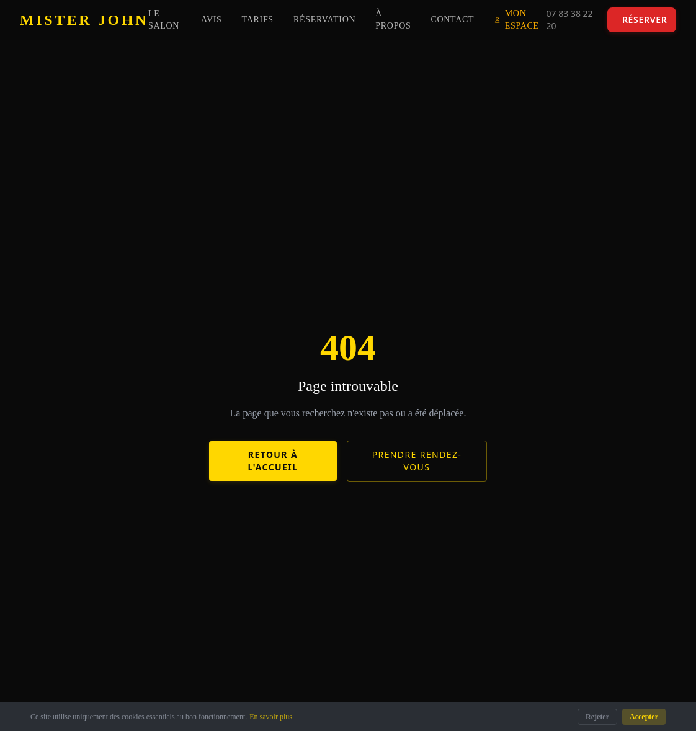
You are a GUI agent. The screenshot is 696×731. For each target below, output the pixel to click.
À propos (393, 19)
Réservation (324, 19)
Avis (211, 19)
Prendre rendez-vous (417, 461)
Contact (452, 19)
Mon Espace (516, 19)
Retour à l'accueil (273, 461)
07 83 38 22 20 (570, 19)
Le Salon (163, 19)
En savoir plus (270, 716)
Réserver (644, 19)
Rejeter (597, 716)
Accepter (644, 716)
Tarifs (258, 19)
